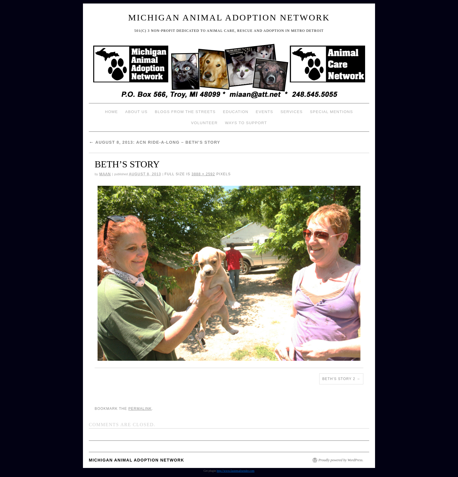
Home (111, 112)
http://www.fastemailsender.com (235, 470)
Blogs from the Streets (185, 112)
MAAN (105, 174)
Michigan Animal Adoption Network (229, 17)
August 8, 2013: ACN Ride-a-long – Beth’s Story (154, 142)
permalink (140, 409)
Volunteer (204, 123)
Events (264, 112)
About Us (136, 112)
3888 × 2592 (203, 174)
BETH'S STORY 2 (338, 379)
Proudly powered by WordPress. (340, 460)
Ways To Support (246, 123)
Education (235, 112)
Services (291, 112)
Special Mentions (331, 112)
